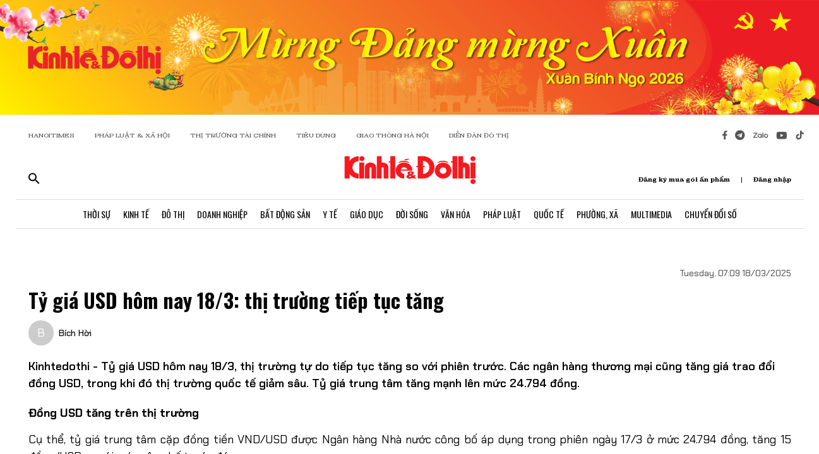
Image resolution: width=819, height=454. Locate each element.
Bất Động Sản (285, 214)
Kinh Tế (136, 214)
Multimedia (651, 214)
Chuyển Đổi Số (710, 214)
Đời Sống (412, 214)
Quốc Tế (549, 214)
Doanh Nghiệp (222, 214)
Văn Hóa (455, 214)
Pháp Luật (502, 214)
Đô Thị (173, 214)
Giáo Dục (366, 214)
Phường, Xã (597, 214)
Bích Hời (75, 333)
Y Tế (330, 214)
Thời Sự (97, 214)
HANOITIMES (51, 135)
